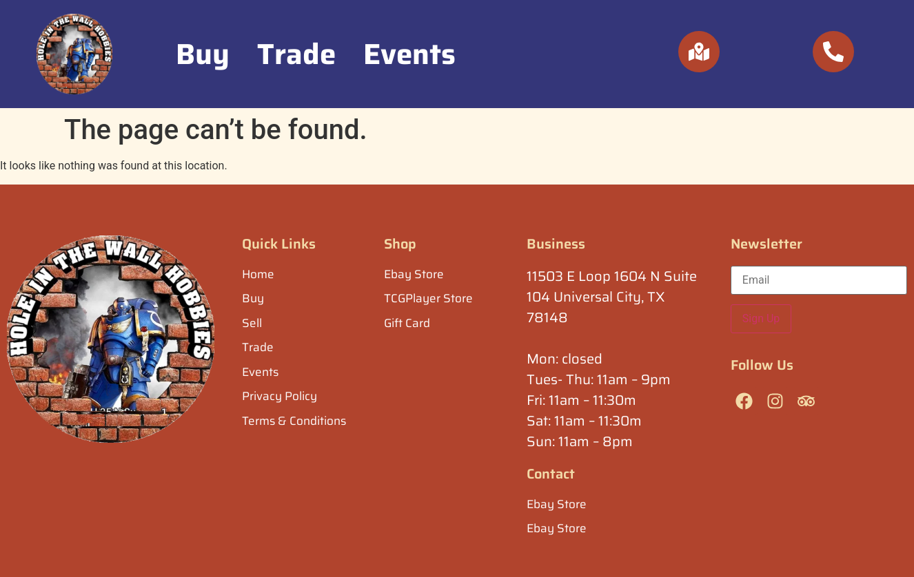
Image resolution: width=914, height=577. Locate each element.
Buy (203, 53)
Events (409, 53)
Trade (296, 53)
